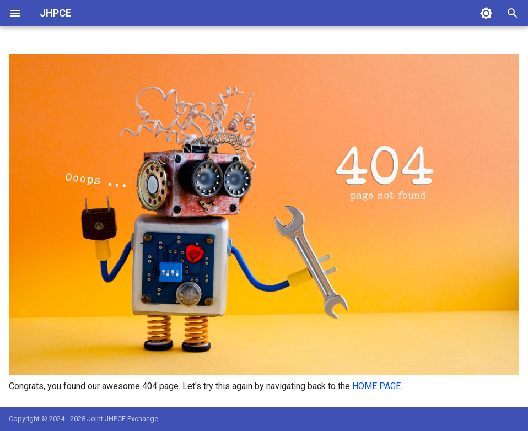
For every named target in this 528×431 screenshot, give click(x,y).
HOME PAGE (376, 386)
